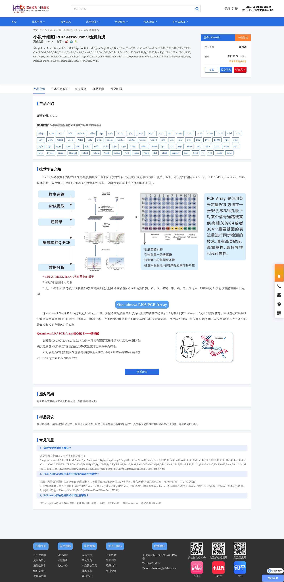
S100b (164, 153)
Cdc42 (70, 140)
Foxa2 (68, 146)
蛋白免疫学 (39, 560)
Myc (41, 153)
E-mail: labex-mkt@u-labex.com (159, 568)
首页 (13, 21)
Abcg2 (41, 133)
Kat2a (189, 146)
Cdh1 (80, 140)
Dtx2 (198, 140)
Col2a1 (120, 140)
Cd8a (50, 140)
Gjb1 (124, 146)
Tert (210, 153)
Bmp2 (150, 133)
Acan (51, 133)
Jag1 (180, 146)
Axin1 (120, 133)
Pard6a (117, 153)
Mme (226, 146)
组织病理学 (39, 570)
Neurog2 (73, 153)
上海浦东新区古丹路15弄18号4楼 (159, 557)
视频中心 (87, 576)
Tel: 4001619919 (151, 563)
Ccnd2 (200, 133)
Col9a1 (131, 140)
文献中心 (63, 565)
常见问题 (87, 560)
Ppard (136, 153)
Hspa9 (154, 146)
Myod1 (50, 153)
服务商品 (66, 21)
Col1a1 (109, 140)
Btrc (170, 133)
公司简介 (111, 555)
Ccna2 (179, 133)
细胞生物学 (39, 565)
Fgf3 (41, 146)
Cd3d (229, 133)
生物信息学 (39, 576)
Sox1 (186, 153)
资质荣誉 (111, 570)
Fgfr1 (58, 146)
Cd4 (238, 133)
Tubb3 (219, 153)
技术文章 (87, 570)
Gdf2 (96, 146)
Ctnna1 (142, 140)
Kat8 (207, 146)
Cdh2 (90, 140)
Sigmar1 (175, 153)
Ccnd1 (189, 133)
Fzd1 (87, 146)
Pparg (146, 153)
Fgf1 (227, 140)
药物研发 (121, 21)
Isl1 (171, 146)
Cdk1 (99, 140)
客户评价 (111, 560)
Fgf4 (49, 146)
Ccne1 (210, 133)
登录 (227, 8)
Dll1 (172, 140)
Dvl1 (207, 140)
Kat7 (199, 146)
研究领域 (63, 555)
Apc (101, 133)
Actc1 (61, 133)
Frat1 (78, 146)
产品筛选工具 (89, 565)
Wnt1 (229, 153)
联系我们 (111, 565)
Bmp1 (140, 133)
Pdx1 (127, 153)
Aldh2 (92, 133)
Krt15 (217, 146)
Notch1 (85, 153)
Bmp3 (160, 133)
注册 (235, 8)
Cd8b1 (60, 140)
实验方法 (87, 555)
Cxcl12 (153, 140)
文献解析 (63, 560)
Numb (106, 153)
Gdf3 (105, 146)
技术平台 (38, 21)
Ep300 (217, 140)
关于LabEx (180, 21)
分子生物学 (39, 555)
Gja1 (115, 146)
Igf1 (163, 146)
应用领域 (93, 21)
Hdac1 (133, 146)
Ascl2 (110, 133)
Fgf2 (235, 140)
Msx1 (235, 146)
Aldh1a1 (81, 133)
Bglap (130, 133)
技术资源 (150, 21)
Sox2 (195, 153)
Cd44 (41, 140)
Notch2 (96, 153)
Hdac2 (144, 146)
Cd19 (220, 133)
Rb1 (155, 153)
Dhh (163, 140)
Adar (70, 133)
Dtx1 (189, 140)
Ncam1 (61, 153)
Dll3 (180, 140)
